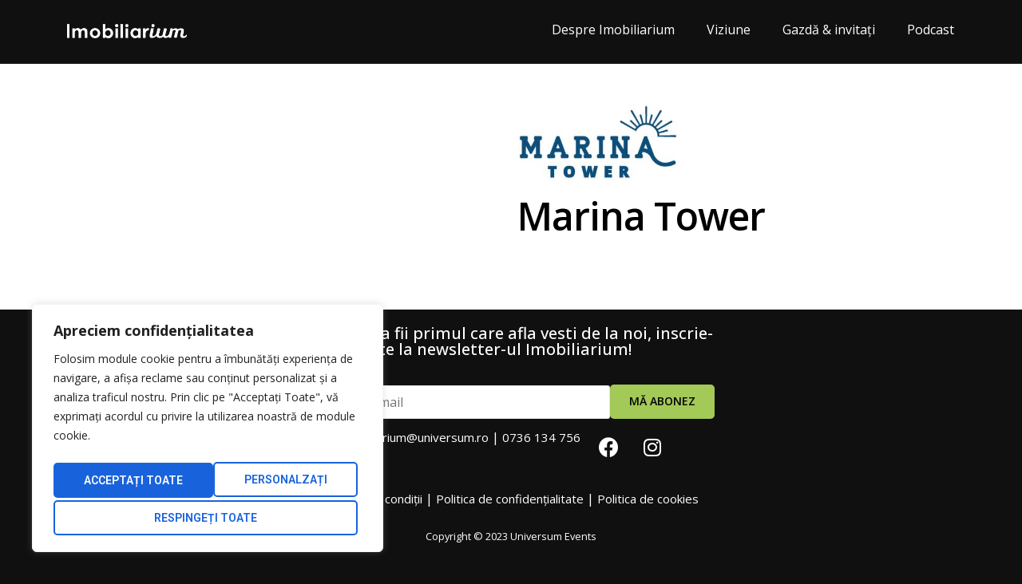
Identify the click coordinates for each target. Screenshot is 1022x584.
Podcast (930, 29)
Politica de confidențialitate (510, 499)
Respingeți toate (276, 482)
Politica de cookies (648, 499)
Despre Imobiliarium (613, 29)
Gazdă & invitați (828, 29)
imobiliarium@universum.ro (415, 437)
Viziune (729, 29)
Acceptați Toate (207, 517)
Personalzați (122, 482)
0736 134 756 (541, 437)
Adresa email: (452, 395)
